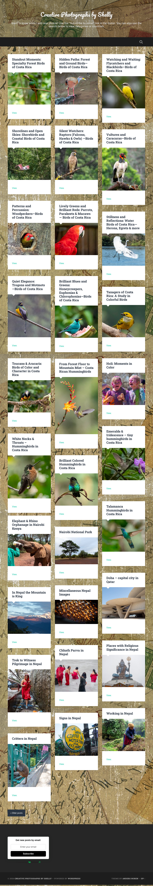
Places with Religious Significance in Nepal (122, 648)
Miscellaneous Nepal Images (74, 593)
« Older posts (16, 814)
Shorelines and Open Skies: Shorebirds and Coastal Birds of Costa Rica (28, 137)
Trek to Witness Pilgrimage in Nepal (27, 663)
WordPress (74, 879)
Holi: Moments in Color (119, 366)
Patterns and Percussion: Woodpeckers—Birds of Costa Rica (27, 212)
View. (15, 114)
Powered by (28, 863)
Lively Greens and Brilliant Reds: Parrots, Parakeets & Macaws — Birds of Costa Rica (76, 212)
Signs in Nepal (70, 719)
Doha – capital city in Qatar (122, 581)
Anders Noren (130, 879)
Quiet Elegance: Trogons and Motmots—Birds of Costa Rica (28, 286)
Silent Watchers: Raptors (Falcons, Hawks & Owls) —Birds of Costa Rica (76, 137)
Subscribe (28, 855)
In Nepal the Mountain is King (29, 595)
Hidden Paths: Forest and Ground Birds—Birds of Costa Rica (74, 64)
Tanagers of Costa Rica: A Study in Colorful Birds (119, 296)
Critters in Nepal (24, 739)
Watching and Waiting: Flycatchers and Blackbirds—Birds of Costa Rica (123, 66)
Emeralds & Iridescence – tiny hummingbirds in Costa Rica (119, 437)
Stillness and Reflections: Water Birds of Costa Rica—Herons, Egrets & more (123, 223)
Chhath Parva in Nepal (71, 653)
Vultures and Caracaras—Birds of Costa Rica (121, 139)
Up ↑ (143, 879)
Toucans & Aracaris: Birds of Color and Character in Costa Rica (27, 370)
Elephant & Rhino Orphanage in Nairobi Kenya (28, 525)
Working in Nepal (119, 714)
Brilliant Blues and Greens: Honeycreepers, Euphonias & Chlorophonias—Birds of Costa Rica (75, 291)
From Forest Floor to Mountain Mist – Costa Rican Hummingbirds (76, 368)
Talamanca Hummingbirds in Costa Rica (119, 511)
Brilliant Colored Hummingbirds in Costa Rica (72, 465)
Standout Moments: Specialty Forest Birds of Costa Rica (28, 64)
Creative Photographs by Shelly (76, 14)
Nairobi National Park (75, 533)
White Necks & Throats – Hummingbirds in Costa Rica (29, 443)
